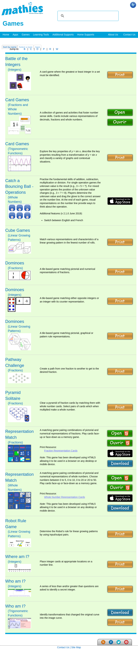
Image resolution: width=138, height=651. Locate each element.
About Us (113, 34)
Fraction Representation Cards (61, 450)
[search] (87, 16)
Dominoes (14, 263)
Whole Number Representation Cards (64, 497)
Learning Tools (41, 34)
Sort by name (9, 47)
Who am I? (15, 581)
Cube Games (17, 230)
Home (6, 34)
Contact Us (129, 34)
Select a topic (25, 47)
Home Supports (85, 34)
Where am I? (17, 556)
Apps (15, 34)
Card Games (17, 99)
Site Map (76, 647)
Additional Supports (63, 34)
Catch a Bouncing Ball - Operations (19, 186)
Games (26, 34)
